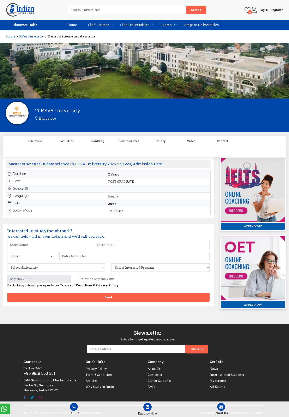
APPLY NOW (253, 226)
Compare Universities (200, 25)
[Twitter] (32, 397)
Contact (222, 141)
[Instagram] (40, 397)
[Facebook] (25, 397)
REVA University (31, 36)
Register (277, 10)
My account (218, 381)
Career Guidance (159, 381)
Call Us (74, 409)
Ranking (97, 141)
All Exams (217, 387)
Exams (165, 25)
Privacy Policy (107, 285)
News (214, 369)
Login (263, 10)
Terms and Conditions (76, 285)
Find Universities (134, 25)
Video (191, 141)
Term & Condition (99, 375)
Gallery (160, 141)
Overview (35, 141)
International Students (227, 375)
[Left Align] (147, 409)
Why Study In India (100, 387)
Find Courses (98, 25)
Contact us (155, 375)
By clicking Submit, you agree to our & (63, 285)
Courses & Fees (129, 141)
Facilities (66, 141)
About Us (154, 369)
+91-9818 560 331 (39, 373)
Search (196, 10)
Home (72, 25)
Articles (91, 381)
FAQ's (151, 387)
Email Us (221, 409)
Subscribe (196, 349)
